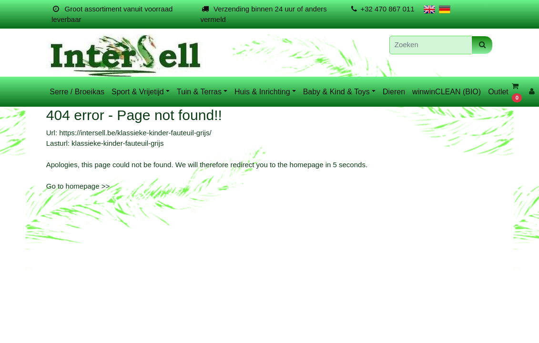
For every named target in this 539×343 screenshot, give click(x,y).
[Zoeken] (430, 45)
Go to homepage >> (78, 186)
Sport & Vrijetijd (138, 92)
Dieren (394, 92)
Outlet (498, 92)
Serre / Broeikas (77, 92)
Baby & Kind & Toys (336, 92)
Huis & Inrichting (262, 92)
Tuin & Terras (199, 92)
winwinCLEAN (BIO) (446, 92)
